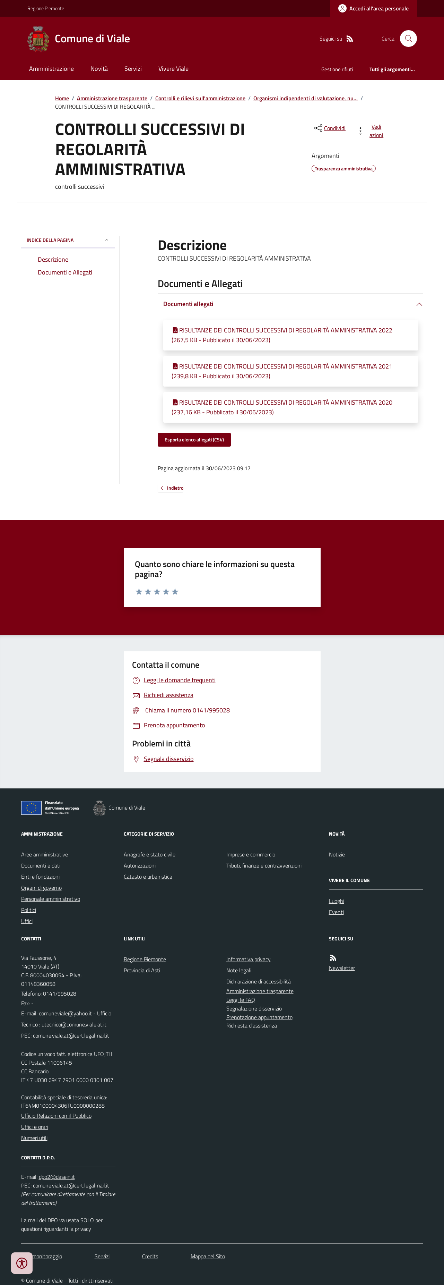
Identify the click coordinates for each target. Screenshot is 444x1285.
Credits (150, 1256)
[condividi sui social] (329, 128)
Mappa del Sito (208, 1256)
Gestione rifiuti (337, 69)
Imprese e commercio (250, 854)
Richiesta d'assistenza (251, 1025)
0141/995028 (59, 993)
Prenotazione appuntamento (259, 1017)
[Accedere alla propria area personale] (373, 8)
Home (62, 98)
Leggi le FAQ (240, 1000)
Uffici (27, 921)
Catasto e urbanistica (148, 876)
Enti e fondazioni (40, 876)
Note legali (238, 970)
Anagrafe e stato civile (149, 854)
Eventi (336, 912)
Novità (99, 68)
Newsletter (342, 968)
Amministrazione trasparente (112, 98)
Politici (28, 910)
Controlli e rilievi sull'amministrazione (200, 98)
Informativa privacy (248, 959)
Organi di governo (41, 888)
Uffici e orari (34, 1127)
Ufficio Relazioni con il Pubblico (56, 1115)
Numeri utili (34, 1138)
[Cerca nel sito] (405, 38)
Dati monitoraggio (41, 1256)
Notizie (337, 854)
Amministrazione (51, 68)
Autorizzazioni (140, 865)
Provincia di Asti (142, 970)
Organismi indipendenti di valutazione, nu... (305, 98)
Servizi (133, 68)
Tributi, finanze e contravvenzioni (264, 865)
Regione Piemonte (45, 8)
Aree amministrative (44, 854)
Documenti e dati (40, 865)
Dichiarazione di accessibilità (258, 981)
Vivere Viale (173, 68)
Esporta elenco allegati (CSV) (194, 439)
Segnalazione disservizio (254, 1008)
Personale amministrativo (50, 899)
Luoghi (336, 901)
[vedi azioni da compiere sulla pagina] (371, 130)
